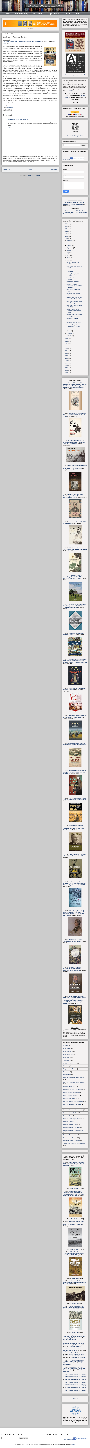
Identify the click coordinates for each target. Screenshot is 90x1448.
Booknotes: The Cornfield (73, 322)
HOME (8, 13)
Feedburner (75, 1398)
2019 (66, 338)
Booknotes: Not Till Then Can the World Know (73, 294)
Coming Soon (67, 1060)
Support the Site (53, 13)
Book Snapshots (67, 1054)
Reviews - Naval (67, 1116)
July (68, 252)
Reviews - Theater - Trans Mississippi (73, 1130)
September (70, 248)
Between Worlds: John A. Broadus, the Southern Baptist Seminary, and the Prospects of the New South (73, 828)
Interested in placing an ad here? (75, 75)
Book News (66, 1048)
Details (70, 90)
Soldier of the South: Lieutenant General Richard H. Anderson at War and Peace (72, 969)
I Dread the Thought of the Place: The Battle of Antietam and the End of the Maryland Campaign (74, 1223)
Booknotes (10, 107)
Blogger (73, 1444)
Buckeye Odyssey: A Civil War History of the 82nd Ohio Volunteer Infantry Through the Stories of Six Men (75, 661)
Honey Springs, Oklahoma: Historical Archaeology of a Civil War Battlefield (74, 1164)
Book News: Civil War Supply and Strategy (74, 302)
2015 (66, 348)
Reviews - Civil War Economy (71, 1092)
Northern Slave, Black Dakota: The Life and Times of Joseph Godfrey (74, 798)
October (69, 245)
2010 (66, 360)
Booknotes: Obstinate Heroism (72, 319)
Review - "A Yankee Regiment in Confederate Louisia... (74, 285)
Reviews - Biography (69, 1086)
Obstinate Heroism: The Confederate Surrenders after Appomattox (23, 41)
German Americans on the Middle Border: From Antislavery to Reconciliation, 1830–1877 (73, 1307)
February (69, 333)
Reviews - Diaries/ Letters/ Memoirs (73, 1101)
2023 (66, 231)
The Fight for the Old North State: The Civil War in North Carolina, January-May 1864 (74, 1336)
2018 (66, 341)
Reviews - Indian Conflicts (70, 1113)
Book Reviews (67, 1051)
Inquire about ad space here (75, 136)
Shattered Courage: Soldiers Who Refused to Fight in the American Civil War (74, 744)
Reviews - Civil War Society (71, 1095)
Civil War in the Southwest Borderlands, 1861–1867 (73, 1349)
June (68, 255)
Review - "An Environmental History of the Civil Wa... (74, 315)
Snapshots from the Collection (71, 1140)
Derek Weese (11, 119)
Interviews (66, 1066)
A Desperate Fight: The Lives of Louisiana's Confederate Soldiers (73, 203)
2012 (66, 355)
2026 (66, 224)
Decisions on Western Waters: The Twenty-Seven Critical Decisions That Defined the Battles (74, 606)
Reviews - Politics (68, 1121)
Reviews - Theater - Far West (71, 1127)
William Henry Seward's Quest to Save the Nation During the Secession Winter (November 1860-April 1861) (74, 913)
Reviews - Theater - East (70, 1124)
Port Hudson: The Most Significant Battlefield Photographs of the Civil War (74, 1282)
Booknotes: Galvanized (72, 281)
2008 (66, 365)
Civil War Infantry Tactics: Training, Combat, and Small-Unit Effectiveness (73, 1361)
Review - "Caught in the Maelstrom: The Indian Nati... (73, 326)
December (70, 240)
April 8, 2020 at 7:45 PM (22, 119)
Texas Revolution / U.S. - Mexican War (74, 1143)
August (69, 250)
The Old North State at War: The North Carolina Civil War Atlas (74, 1355)
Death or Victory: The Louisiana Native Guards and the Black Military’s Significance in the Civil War (74, 883)
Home (30, 169)
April (68, 260)
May (68, 257)
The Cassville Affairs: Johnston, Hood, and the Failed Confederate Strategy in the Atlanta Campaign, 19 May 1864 (73, 1193)
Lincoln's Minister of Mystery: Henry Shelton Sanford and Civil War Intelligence (74, 772)
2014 (66, 351)
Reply (9, 127)
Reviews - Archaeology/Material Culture (74, 1082)
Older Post (53, 169)
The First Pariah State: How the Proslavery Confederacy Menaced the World (74, 415)
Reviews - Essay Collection (70, 1107)
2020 (66, 238)
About (77, 13)
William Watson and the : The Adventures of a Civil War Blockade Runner (75, 212)
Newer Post (7, 169)
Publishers (66, 1072)
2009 (66, 363)
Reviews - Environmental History (72, 1104)
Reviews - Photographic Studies (72, 1118)
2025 (66, 226)
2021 (66, 236)
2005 (66, 372)
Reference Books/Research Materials (73, 1077)
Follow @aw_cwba (68, 1439)
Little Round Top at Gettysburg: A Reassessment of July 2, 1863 (75, 716)
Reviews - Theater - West (70, 1135)
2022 (66, 233)
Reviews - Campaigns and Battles (72, 1089)
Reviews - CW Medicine (70, 1098)
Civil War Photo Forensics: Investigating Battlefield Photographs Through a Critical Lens (74, 442)
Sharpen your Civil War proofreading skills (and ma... (73, 310)
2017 (66, 343)
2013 (66, 353)
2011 (66, 358)
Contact (67, 13)
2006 (66, 370)
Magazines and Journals (70, 1069)
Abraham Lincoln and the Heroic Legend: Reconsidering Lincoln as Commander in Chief (74, 496)
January (69, 335)
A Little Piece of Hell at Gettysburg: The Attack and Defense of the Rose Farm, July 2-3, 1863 (74, 577)
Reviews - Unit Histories (70, 1138)
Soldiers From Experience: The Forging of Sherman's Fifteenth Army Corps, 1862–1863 (73, 1253)
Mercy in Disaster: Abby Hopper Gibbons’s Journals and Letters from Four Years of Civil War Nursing (75, 467)
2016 (66, 346)
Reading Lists (67, 1074)
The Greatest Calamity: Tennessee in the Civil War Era (72, 940)
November (70, 243)
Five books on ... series (69, 1063)
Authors (65, 1045)
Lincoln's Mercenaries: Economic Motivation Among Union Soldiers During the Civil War (73, 1343)
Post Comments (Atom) (34, 175)
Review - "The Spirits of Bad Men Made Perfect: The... (74, 298)
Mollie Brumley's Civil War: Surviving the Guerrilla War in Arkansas (75, 548)
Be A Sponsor (37, 13)
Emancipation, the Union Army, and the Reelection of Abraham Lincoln (74, 1368)
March (69, 331)
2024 (66, 228)
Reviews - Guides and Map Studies (73, 1110)
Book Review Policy (21, 13)
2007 (66, 368)
